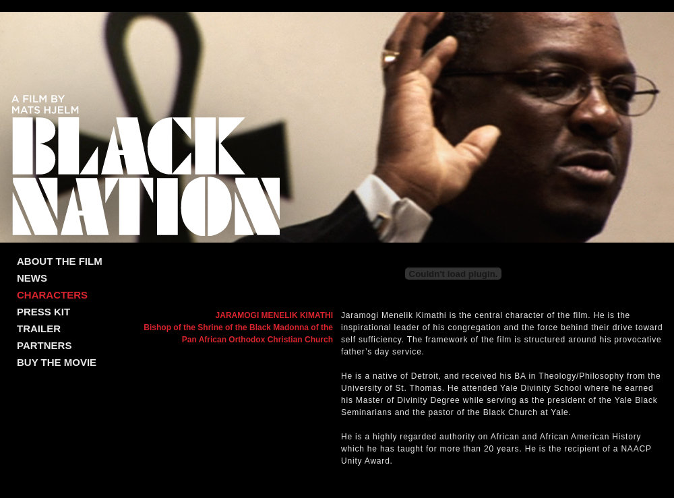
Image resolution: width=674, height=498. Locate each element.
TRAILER (39, 328)
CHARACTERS (52, 295)
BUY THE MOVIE (56, 362)
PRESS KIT (43, 311)
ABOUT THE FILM (59, 261)
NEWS (32, 278)
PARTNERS (44, 345)
